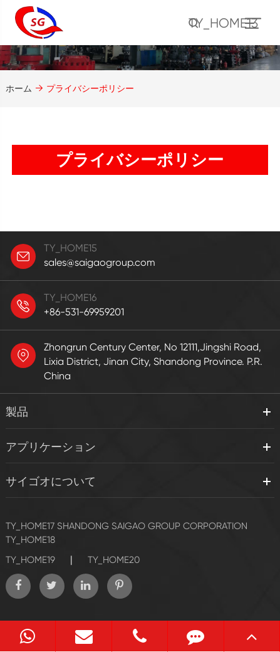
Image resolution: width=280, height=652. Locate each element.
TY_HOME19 (30, 559)
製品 (17, 411)
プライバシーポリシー (90, 88)
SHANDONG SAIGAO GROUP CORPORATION (152, 526)
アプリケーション (51, 446)
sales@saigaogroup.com (99, 262)
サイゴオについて (51, 481)
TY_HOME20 (114, 559)
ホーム (19, 88)
